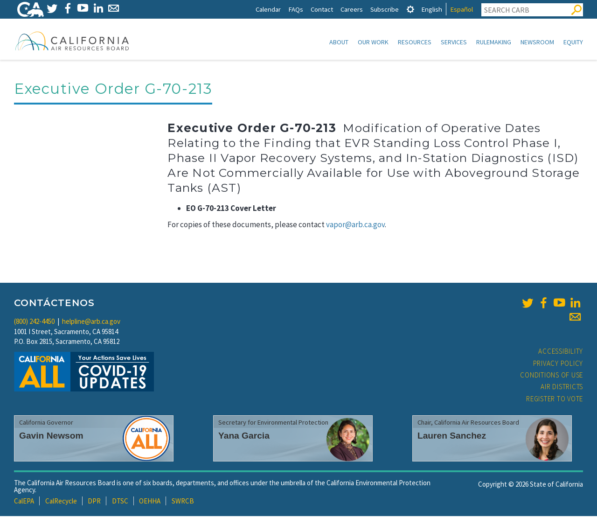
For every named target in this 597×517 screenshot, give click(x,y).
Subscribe (384, 9)
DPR (94, 501)
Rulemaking (493, 42)
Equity (573, 42)
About (338, 42)
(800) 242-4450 (34, 322)
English (431, 9)
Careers (351, 9)
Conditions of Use (551, 375)
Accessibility (560, 352)
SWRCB (183, 501)
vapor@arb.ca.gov (355, 225)
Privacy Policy (558, 364)
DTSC (120, 501)
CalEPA (24, 501)
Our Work (373, 42)
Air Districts (562, 387)
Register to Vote (554, 399)
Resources (414, 42)
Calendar (268, 9)
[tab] (410, 9)
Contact (322, 9)
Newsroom (537, 42)
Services (454, 42)
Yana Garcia (244, 436)
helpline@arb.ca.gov (91, 322)
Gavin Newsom (51, 436)
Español (461, 9)
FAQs (295, 9)
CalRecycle (61, 501)
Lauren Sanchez (451, 436)
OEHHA (149, 501)
